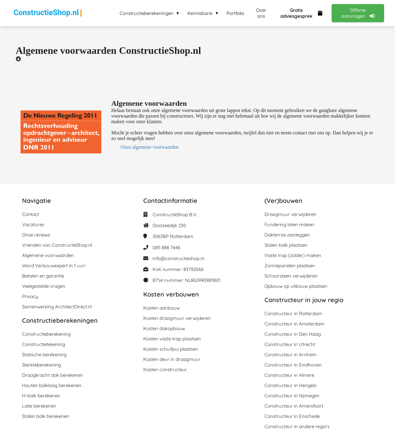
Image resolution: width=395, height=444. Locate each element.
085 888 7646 (166, 247)
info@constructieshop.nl (178, 258)
